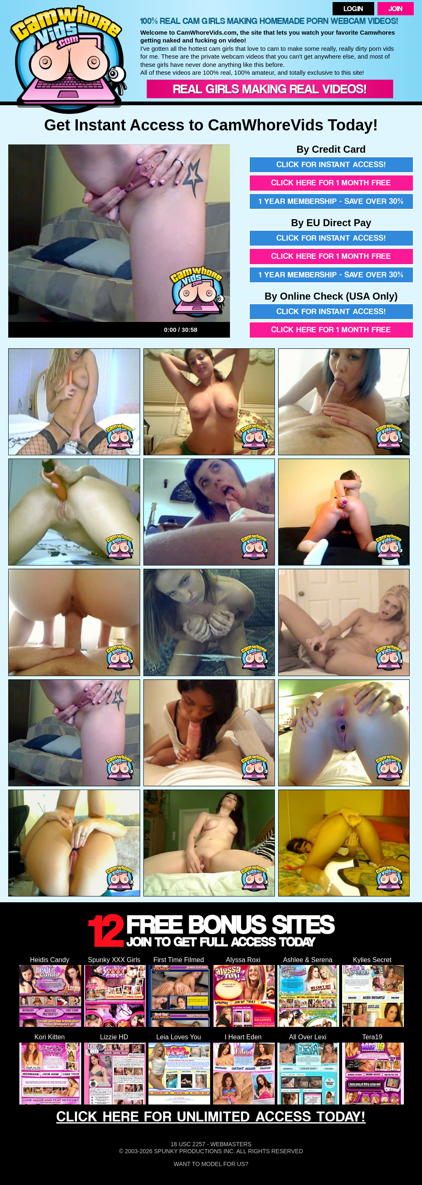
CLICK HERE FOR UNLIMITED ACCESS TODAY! (211, 1116)
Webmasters (230, 1144)
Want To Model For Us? (211, 1164)
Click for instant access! (331, 164)
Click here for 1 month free (331, 182)
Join (396, 8)
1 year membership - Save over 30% (331, 201)
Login (353, 8)
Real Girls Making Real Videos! (270, 88)
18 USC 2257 (188, 1144)
